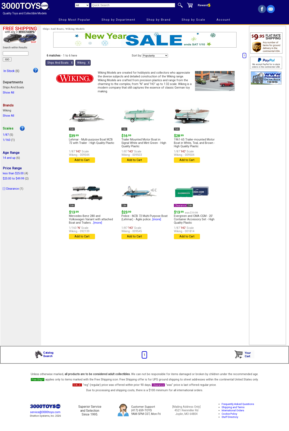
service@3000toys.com (45, 412)
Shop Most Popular (74, 19)
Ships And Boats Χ (60, 62)
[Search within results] (15, 53)
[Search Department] (82, 5)
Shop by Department (118, 19)
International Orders (233, 410)
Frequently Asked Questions (238, 404)
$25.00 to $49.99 (13, 178)
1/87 (6, 135)
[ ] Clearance (11, 188)
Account (223, 19)
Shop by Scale (193, 19)
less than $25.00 (13, 173)
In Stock (9, 71)
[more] (97, 222)
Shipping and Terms (233, 407)
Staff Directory (230, 416)
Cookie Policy (229, 413)
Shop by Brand (158, 19)
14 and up (9, 158)
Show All (8, 92)
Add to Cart (82, 160)
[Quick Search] (133, 5)
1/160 (6, 140)
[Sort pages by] (155, 56)
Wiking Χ (83, 62)
